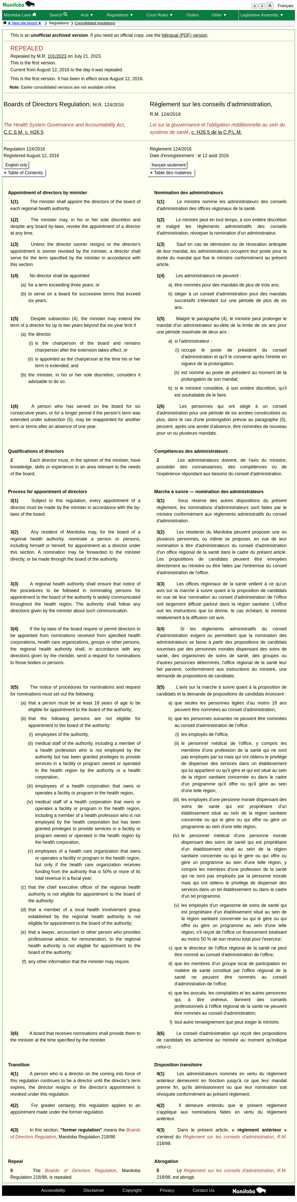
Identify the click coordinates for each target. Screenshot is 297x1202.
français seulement (169, 165)
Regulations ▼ (120, 15)
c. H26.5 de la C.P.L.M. (216, 132)
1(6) (15, 406)
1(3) (15, 244)
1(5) (15, 318)
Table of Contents (25, 172)
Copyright (132, 1190)
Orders (192, 15)
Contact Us (203, 1190)
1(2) (15, 219)
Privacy (167, 1190)
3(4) (15, 628)
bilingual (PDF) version (184, 35)
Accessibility (53, 1190)
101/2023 (57, 56)
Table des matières (173, 172)
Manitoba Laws (20, 14)
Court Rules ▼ (159, 15)
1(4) (15, 275)
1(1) (15, 201)
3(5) (15, 687)
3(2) (15, 532)
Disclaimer (93, 1190)
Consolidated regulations (95, 23)
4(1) (15, 1073)
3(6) (15, 1033)
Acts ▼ (87, 15)
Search (58, 14)
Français (285, 6)
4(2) (15, 1105)
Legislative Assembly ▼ (262, 15)
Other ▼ (219, 15)
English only (16, 165)
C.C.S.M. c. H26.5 (23, 132)
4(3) (15, 1129)
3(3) (15, 583)
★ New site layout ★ (24, 23)
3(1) (15, 500)
